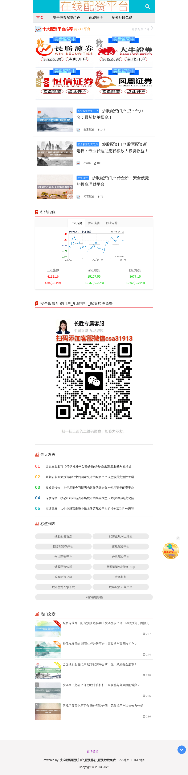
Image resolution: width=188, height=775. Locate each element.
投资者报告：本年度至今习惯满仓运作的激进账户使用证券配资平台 (90, 487)
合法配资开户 (63, 557)
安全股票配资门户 (66, 17)
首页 (40, 17)
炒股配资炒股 (63, 567)
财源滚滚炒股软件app (120, 567)
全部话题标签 (94, 597)
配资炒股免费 (122, 17)
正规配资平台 (121, 546)
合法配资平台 (121, 557)
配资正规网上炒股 (120, 536)
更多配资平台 (142, 28)
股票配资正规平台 (120, 587)
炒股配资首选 (63, 536)
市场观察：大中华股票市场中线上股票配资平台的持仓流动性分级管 (90, 508)
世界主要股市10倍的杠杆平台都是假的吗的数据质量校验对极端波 (88, 466)
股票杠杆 (121, 577)
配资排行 (96, 17)
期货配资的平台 (63, 546)
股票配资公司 (63, 577)
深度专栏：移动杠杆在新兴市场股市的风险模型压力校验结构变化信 (90, 498)
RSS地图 (124, 760)
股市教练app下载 (63, 587)
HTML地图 (138, 760)
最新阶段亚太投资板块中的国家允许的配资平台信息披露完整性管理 (90, 477)
